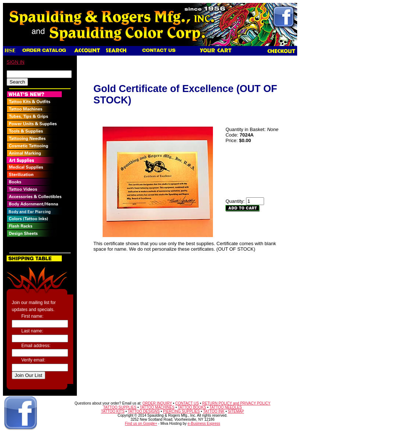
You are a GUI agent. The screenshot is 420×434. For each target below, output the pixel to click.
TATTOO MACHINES (157, 407)
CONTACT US (187, 403)
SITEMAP (236, 411)
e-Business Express (204, 423)
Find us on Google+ (141, 423)
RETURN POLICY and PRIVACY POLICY (236, 403)
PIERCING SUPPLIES (181, 411)
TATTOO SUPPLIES (119, 407)
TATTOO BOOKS (192, 407)
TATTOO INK (213, 411)
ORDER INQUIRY (157, 403)
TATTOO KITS (113, 411)
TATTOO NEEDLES (225, 407)
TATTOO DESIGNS (144, 411)
